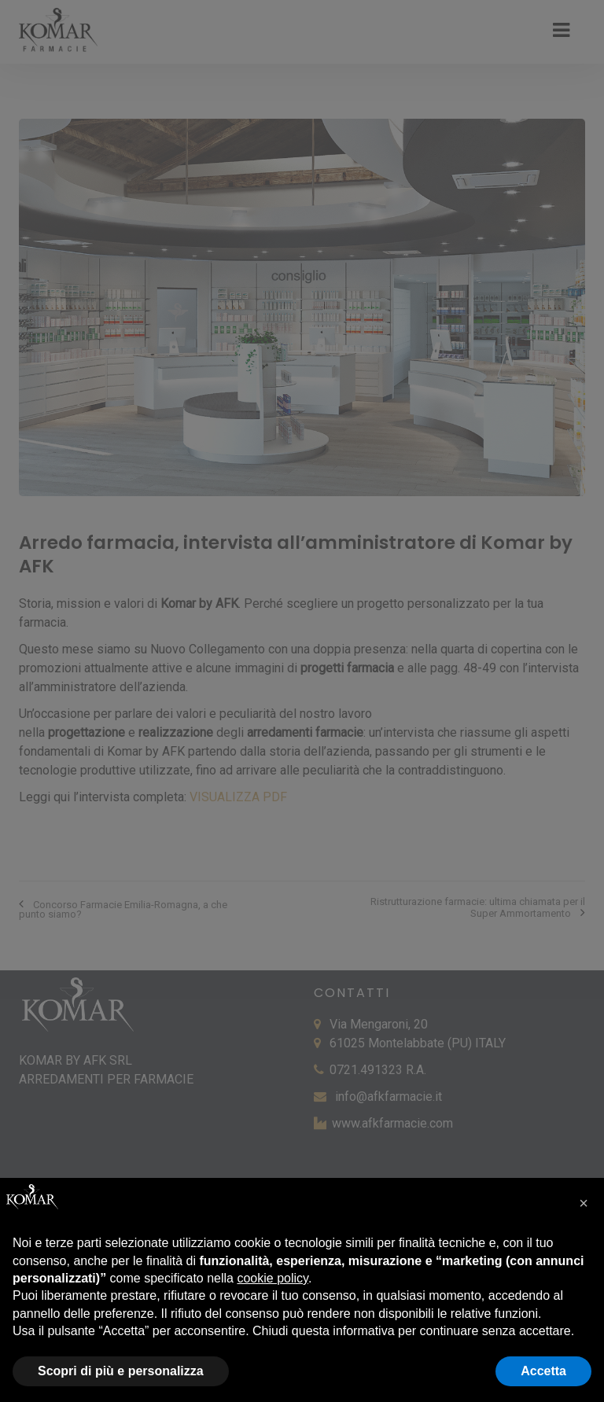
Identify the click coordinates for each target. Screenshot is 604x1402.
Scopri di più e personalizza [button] (121, 1371)
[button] (583, 1203)
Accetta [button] (543, 1371)
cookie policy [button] (272, 1278)
